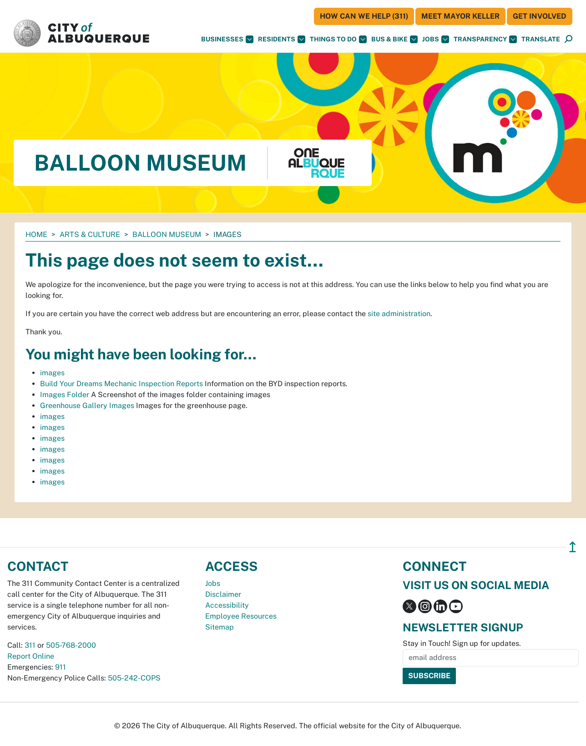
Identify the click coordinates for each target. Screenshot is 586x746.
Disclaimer (223, 594)
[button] (540, 39)
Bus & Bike (394, 39)
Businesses (227, 39)
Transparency (485, 39)
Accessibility (227, 605)
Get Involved (539, 16)
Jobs (435, 39)
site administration (399, 313)
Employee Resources (241, 616)
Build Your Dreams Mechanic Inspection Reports (121, 383)
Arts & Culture (90, 234)
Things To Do (338, 39)
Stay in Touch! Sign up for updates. (462, 643)
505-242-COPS (134, 678)
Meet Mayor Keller (460, 16)
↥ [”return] (572, 547)
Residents (281, 39)
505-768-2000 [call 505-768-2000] (71, 645)
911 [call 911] (60, 667)
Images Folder (64, 394)
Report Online (30, 656)
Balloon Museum (166, 234)
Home (36, 234)
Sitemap (219, 627)
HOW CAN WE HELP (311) (364, 16)
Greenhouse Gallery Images (87, 405)
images (52, 372)
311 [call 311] (30, 645)
